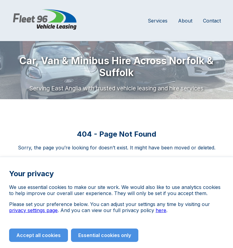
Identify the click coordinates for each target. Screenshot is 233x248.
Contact (212, 21)
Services (157, 21)
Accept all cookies (38, 235)
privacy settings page (33, 210)
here (161, 210)
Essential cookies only (104, 235)
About (185, 21)
